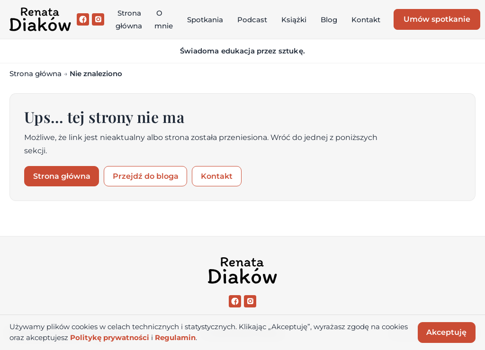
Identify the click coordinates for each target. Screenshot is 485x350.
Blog (329, 19)
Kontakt (365, 19)
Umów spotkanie (437, 19)
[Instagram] (98, 19)
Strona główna (129, 19)
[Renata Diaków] (40, 19)
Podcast (252, 19)
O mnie (163, 19)
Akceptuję (446, 332)
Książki (293, 19)
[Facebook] (83, 19)
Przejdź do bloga (146, 176)
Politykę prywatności (109, 337)
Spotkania (205, 19)
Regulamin (175, 337)
